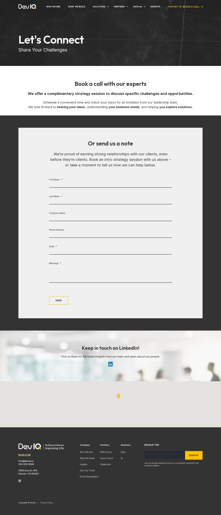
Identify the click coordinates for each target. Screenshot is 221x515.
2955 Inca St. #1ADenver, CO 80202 (28, 472)
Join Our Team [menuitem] (87, 470)
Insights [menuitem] (83, 464)
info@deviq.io (26, 461)
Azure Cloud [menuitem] (106, 458)
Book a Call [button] (191, 6)
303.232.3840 (26, 464)
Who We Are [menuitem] (86, 452)
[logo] (41, 446)
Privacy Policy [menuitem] (46, 503)
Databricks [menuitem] (105, 464)
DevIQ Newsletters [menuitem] (89, 476)
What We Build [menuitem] (87, 458)
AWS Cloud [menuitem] (106, 452)
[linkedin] (19, 481)
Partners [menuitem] (104, 445)
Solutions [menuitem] (125, 445)
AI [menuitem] (122, 458)
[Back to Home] (27, 6)
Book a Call (24, 454)
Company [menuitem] (85, 445)
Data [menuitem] (123, 452)
